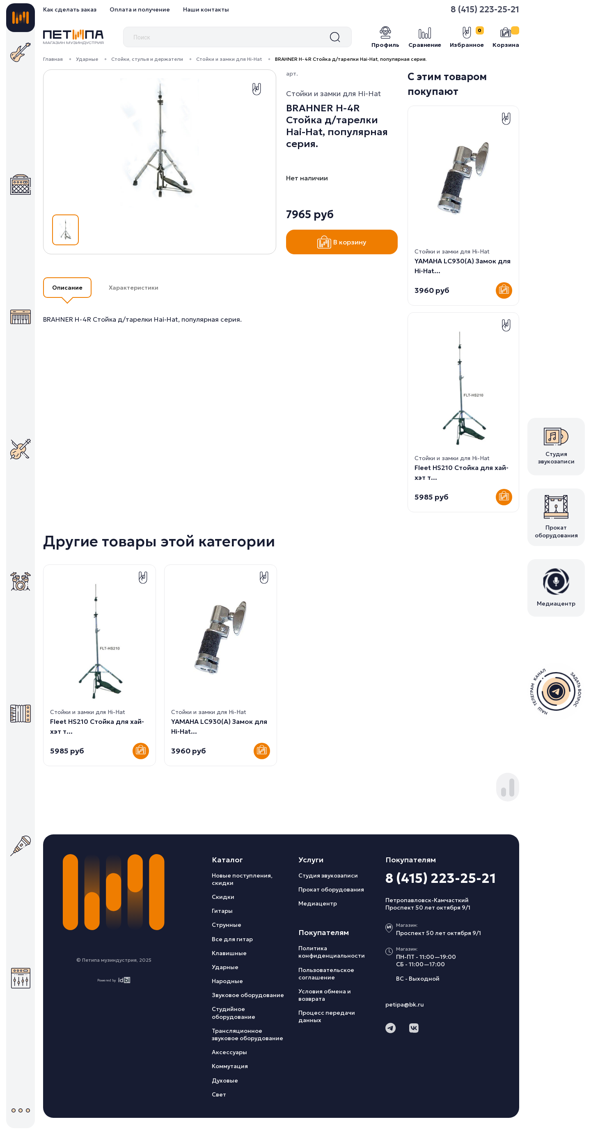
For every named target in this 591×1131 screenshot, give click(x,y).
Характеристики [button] (133, 287)
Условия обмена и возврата (324, 995)
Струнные (226, 924)
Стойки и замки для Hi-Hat (229, 59)
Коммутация (230, 1066)
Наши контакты (206, 9)
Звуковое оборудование (248, 995)
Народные (227, 981)
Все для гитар (232, 939)
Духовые (225, 1080)
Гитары (222, 910)
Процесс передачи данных (326, 1016)
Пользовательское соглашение (326, 973)
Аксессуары (229, 1052)
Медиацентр (317, 903)
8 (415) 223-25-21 (485, 9)
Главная (53, 59)
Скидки (223, 897)
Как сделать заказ (69, 9)
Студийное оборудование (233, 1012)
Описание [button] (67, 287)
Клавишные (229, 953)
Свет (219, 1094)
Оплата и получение (140, 9)
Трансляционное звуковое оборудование (247, 1034)
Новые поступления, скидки (242, 879)
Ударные (87, 59)
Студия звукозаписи (328, 875)
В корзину (342, 242)
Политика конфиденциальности (331, 951)
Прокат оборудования (331, 889)
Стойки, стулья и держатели (147, 59)
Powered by (114, 980)
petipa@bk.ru (404, 1004)
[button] (503, 792)
